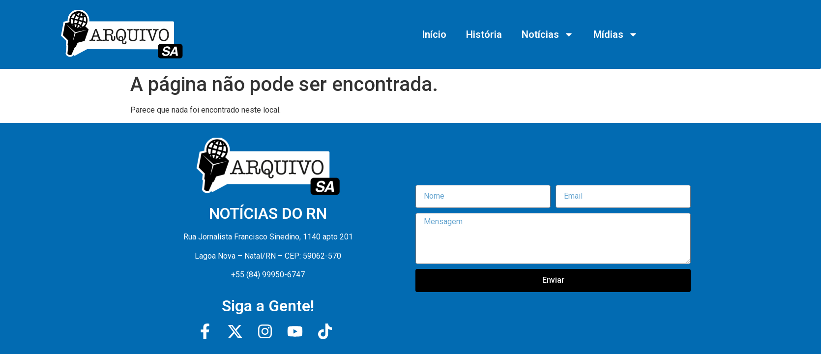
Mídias (615, 34)
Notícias (548, 34)
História (484, 34)
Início (434, 34)
